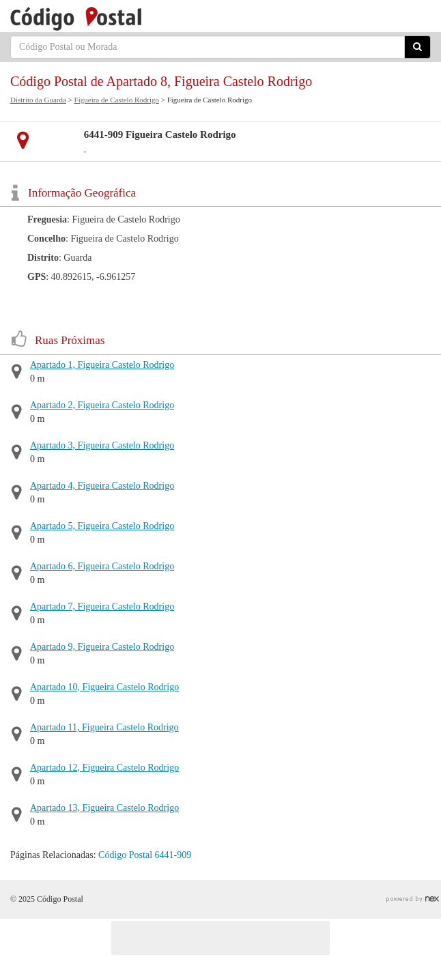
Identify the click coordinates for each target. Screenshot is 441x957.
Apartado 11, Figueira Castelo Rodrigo (104, 727)
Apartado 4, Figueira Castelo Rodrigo (102, 486)
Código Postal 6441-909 (144, 855)
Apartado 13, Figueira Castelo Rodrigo (104, 808)
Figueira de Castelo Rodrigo (116, 100)
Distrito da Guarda (38, 100)
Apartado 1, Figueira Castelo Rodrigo (102, 365)
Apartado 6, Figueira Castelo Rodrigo (102, 566)
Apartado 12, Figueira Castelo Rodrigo (104, 767)
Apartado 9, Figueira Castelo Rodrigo (102, 647)
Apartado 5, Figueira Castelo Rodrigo (102, 526)
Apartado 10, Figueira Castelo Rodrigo (104, 687)
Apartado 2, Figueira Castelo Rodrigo (102, 405)
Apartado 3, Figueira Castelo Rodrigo (102, 445)
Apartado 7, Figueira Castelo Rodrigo (102, 606)
